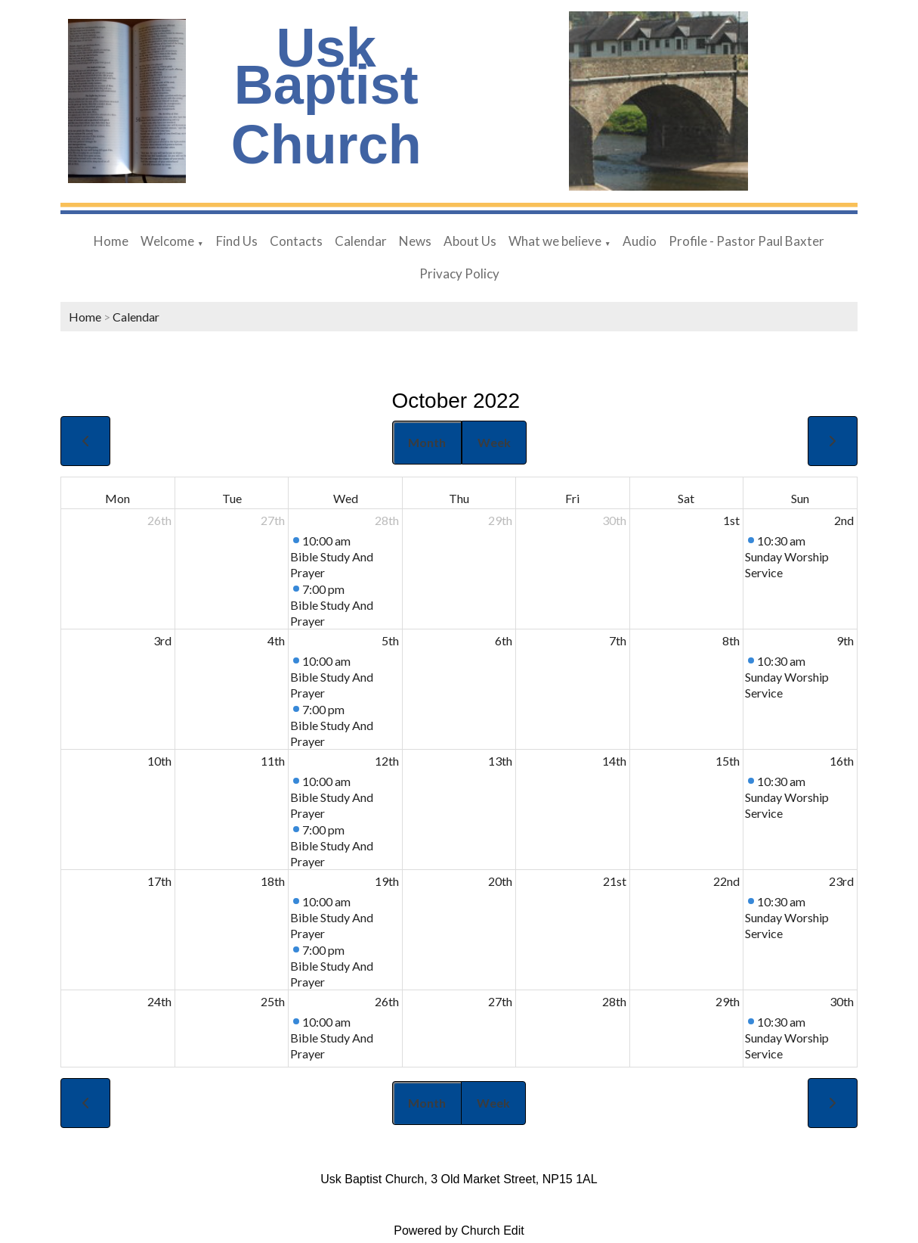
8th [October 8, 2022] (731, 640)
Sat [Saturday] (686, 498)
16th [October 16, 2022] (842, 761)
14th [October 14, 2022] (614, 761)
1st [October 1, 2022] (731, 520)
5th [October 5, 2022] (390, 640)
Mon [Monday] (117, 498)
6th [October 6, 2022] (503, 640)
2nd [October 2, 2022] (844, 520)
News (415, 241)
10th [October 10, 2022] (159, 761)
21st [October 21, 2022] (614, 881)
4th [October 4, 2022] (276, 640)
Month (427, 442)
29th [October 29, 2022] (728, 1001)
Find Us (237, 241)
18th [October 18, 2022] (273, 881)
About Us (470, 241)
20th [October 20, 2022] (500, 881)
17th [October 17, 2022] (159, 881)
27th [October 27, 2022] (500, 1001)
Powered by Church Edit (459, 1230)
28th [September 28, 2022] (387, 520)
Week (494, 442)
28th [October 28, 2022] (614, 1001)
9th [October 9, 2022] (845, 640)
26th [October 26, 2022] (387, 1001)
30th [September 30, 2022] (614, 520)
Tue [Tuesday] (232, 498)
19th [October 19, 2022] (387, 881)
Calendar (361, 241)
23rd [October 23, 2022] (841, 881)
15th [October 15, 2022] (728, 761)
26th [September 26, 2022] (159, 520)
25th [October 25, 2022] (273, 1001)
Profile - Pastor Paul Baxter (746, 241)
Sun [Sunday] (800, 498)
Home (111, 241)
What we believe (554, 241)
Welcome (167, 241)
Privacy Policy (459, 273)
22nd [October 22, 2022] (726, 881)
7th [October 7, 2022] (617, 640)
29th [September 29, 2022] (500, 520)
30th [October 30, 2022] (842, 1001)
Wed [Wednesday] (345, 498)
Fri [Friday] (572, 498)
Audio (640, 241)
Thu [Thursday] (459, 498)
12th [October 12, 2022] (387, 761)
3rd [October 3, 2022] (162, 640)
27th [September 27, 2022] (273, 520)
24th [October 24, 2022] (159, 1001)
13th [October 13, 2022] (500, 761)
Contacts (296, 241)
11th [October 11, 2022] (273, 761)
